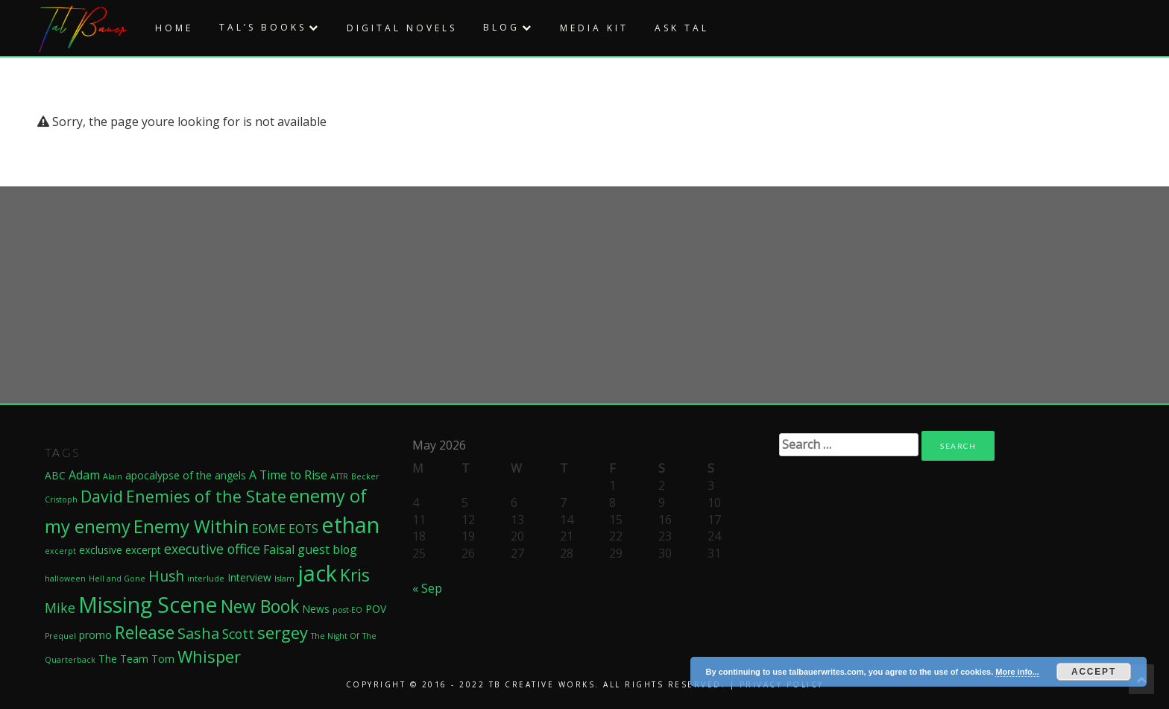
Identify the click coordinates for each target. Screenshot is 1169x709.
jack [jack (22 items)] (317, 573)
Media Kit (594, 28)
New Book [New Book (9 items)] (260, 606)
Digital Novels (402, 28)
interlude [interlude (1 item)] (205, 578)
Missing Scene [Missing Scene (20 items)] (148, 604)
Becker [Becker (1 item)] (365, 476)
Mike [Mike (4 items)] (60, 608)
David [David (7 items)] (102, 496)
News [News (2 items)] (316, 609)
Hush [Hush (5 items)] (166, 576)
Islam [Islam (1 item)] (284, 578)
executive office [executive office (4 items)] (212, 549)
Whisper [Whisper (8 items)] (209, 656)
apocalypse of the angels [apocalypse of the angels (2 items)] (185, 475)
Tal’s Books (262, 27)
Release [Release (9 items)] (144, 632)
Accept (1093, 672)
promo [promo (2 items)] (95, 635)
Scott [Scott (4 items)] (238, 634)
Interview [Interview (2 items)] (249, 577)
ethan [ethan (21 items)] (350, 524)
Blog (501, 27)
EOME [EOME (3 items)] (269, 528)
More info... (1017, 671)
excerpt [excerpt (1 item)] (60, 551)
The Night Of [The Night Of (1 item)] (335, 636)
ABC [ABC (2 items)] (55, 475)
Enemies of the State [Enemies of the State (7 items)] (206, 496)
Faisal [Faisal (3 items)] (278, 549)
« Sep (427, 588)
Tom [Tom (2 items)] (162, 659)
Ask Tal (682, 28)
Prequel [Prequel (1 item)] (60, 636)
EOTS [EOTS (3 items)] (303, 528)
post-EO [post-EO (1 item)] (347, 610)
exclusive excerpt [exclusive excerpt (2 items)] (120, 550)
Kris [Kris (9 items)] (355, 575)
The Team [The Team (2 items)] (123, 659)
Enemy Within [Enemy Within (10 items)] (191, 526)
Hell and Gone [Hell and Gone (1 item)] (117, 578)
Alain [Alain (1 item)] (112, 476)
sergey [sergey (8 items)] (282, 632)
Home (174, 28)
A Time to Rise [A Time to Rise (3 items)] (288, 475)
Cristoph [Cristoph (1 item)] (61, 499)
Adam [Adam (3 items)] (84, 475)
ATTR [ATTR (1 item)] (339, 476)
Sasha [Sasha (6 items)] (198, 633)
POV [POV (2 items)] (375, 609)
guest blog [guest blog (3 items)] (327, 549)
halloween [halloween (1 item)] (65, 578)
